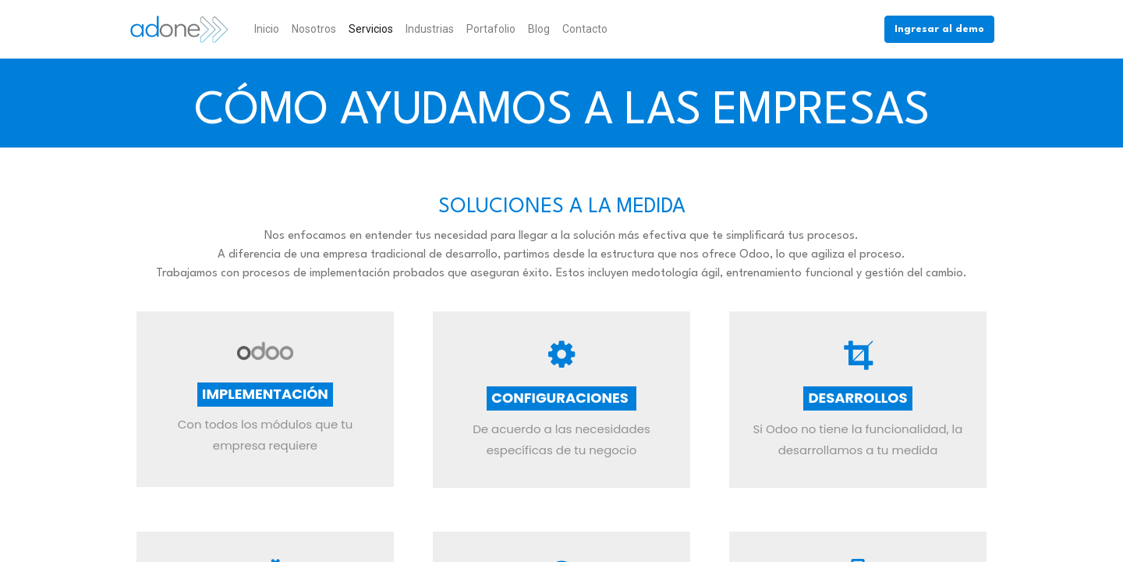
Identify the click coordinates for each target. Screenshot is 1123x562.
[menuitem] (266, 29)
